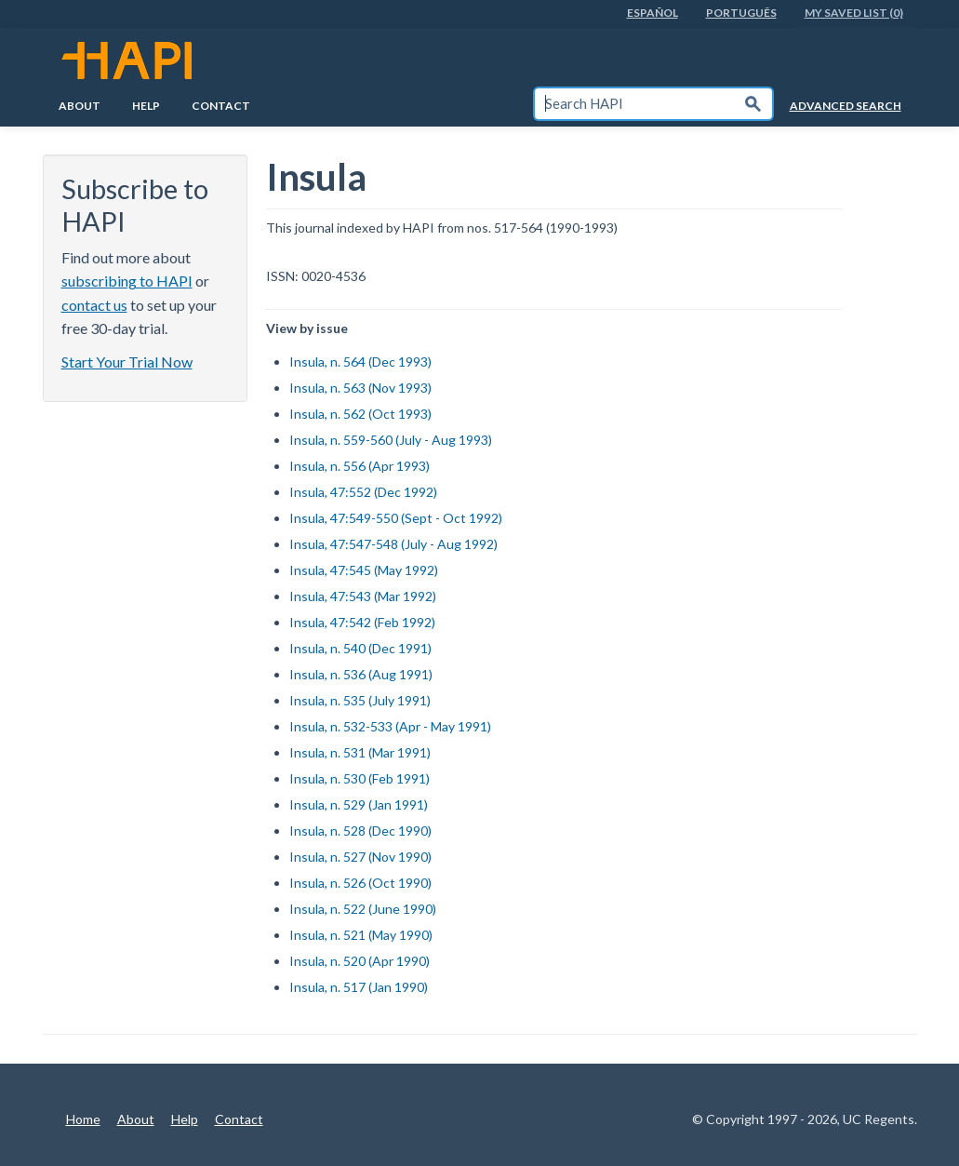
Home (83, 1119)
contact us (94, 305)
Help (146, 106)
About (79, 106)
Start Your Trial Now (127, 361)
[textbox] (634, 104)
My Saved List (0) (854, 13)
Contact (221, 106)
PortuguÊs (741, 13)
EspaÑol (652, 13)
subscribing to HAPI (127, 280)
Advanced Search (845, 106)
